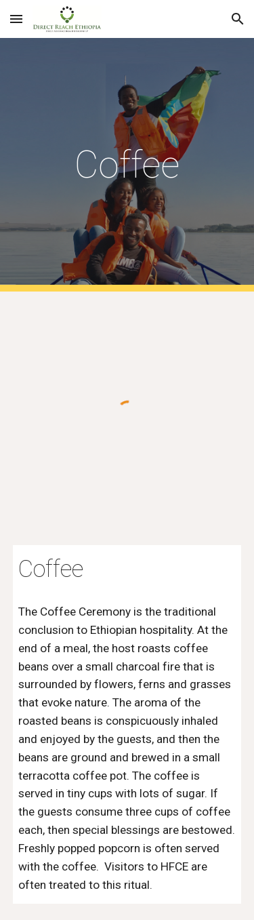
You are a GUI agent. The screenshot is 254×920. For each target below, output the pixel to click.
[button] (16, 18)
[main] (127, 164)
